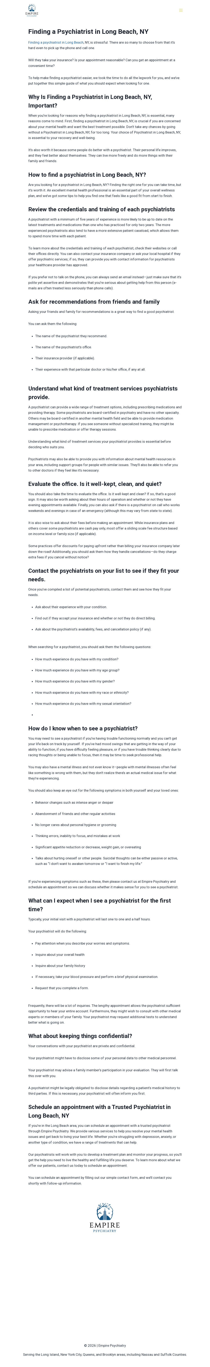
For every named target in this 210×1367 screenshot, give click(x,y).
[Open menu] (181, 10)
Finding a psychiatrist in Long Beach (55, 42)
